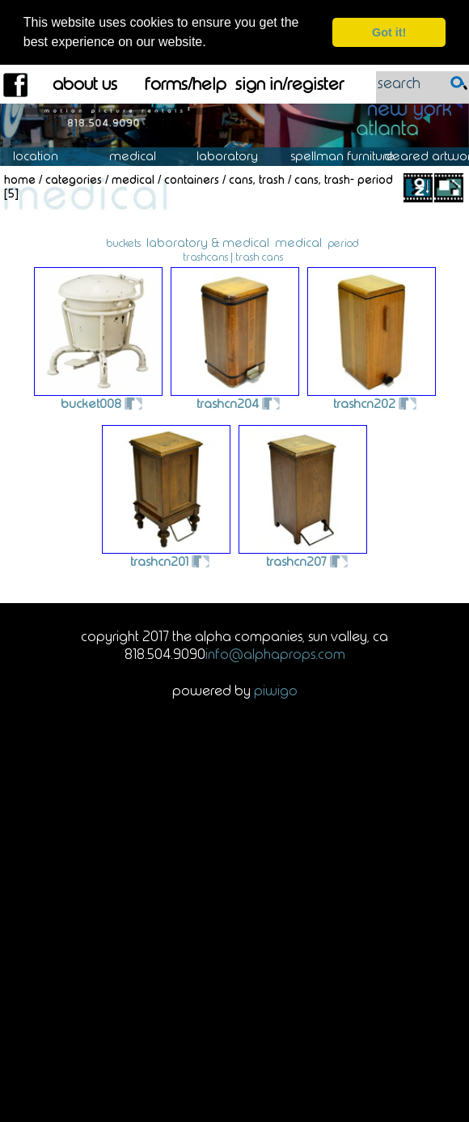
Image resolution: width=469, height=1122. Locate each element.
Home (20, 179)
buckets (123, 242)
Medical (141, 156)
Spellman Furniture (351, 156)
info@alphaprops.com (275, 654)
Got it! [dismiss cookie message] (389, 32)
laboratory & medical (207, 241)
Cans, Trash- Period (343, 179)
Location (47, 156)
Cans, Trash (257, 179)
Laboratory (235, 156)
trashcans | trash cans (233, 255)
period (343, 242)
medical (298, 241)
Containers (191, 179)
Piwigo (276, 690)
